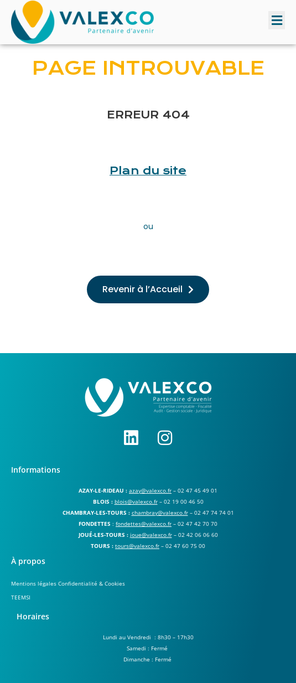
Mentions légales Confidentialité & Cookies (68, 583)
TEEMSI (20, 597)
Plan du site (148, 170)
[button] (276, 20)
